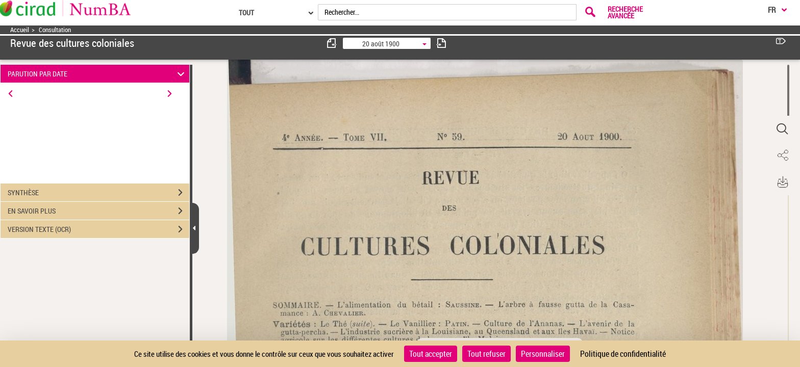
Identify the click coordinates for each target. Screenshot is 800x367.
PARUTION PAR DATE (98, 74)
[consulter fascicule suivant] (441, 43)
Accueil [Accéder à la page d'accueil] (19, 29)
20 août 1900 (380, 43)
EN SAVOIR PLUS (98, 211)
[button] (782, 129)
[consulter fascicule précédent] (332, 43)
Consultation (55, 29)
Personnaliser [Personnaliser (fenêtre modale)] (543, 353)
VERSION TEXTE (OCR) (98, 229)
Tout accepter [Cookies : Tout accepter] (430, 353)
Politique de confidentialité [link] (623, 353)
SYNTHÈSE (98, 193)
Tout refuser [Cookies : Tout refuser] (486, 353)
